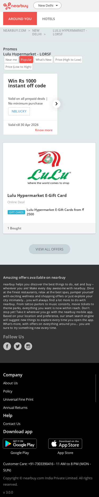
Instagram (28, 346)
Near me (11, 59)
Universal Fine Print (18, 399)
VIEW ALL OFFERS (49, 249)
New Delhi (37, 32)
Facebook (7, 346)
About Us (10, 383)
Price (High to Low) (68, 59)
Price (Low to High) (18, 67)
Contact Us (11, 423)
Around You (20, 18)
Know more (44, 130)
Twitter (18, 346)
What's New (43, 59)
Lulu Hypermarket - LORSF (70, 32)
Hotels (48, 18)
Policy (7, 391)
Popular (26, 59)
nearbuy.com (14, 31)
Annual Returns (15, 407)
